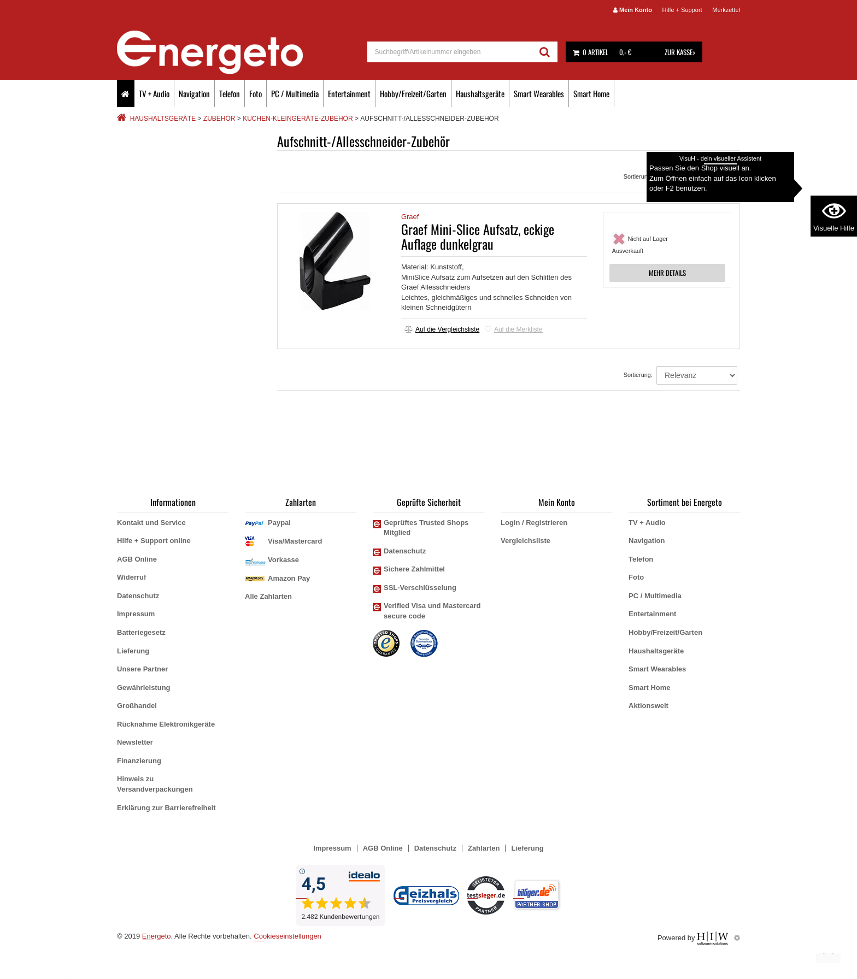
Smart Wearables (539, 93)
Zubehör (219, 118)
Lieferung (133, 651)
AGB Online (137, 559)
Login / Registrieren (534, 522)
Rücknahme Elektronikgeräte (166, 724)
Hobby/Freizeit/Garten (413, 93)
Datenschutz (138, 596)
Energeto (156, 936)
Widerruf (131, 577)
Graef (410, 217)
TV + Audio (154, 93)
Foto (255, 93)
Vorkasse (283, 560)
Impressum (136, 614)
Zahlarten (484, 848)
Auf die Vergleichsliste (441, 329)
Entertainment (349, 93)
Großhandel (137, 705)
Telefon (229, 93)
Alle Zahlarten (268, 596)
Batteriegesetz (141, 632)
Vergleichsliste (525, 540)
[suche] (450, 52)
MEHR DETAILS (667, 272)
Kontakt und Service (151, 522)
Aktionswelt (648, 705)
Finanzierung (139, 761)
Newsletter (135, 742)
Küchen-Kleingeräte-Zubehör (298, 118)
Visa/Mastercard (295, 541)
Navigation (194, 93)
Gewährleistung (144, 687)
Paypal (279, 522)
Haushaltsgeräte (480, 93)
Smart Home (591, 93)
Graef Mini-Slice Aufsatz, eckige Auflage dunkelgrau (477, 236)
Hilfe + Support (682, 10)
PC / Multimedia (295, 93)
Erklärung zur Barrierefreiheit (166, 808)
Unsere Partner (142, 669)
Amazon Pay (289, 578)
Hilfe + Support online (154, 540)
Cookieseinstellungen (287, 936)
